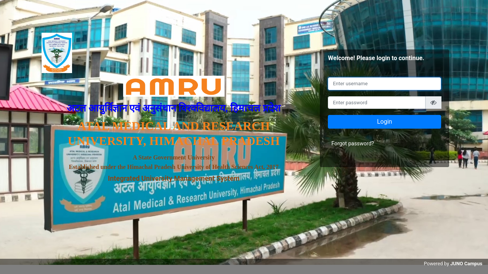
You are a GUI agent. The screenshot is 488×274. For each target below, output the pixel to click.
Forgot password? (352, 143)
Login (384, 121)
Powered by (453, 263)
